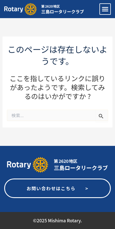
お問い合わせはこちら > (57, 188)
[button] (105, 9)
